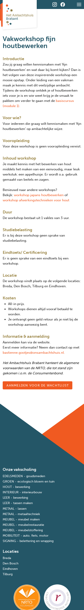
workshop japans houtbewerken (39, 195)
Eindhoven (10, 569)
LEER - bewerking (15, 498)
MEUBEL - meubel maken (21, 519)
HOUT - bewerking (16, 487)
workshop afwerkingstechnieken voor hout (36, 200)
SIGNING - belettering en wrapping (28, 541)
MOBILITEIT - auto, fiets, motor (25, 536)
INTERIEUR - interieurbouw (22, 492)
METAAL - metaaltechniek (21, 514)
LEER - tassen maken (18, 503)
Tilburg (8, 574)
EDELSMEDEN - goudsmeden (24, 476)
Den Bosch (10, 563)
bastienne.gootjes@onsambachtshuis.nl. (34, 353)
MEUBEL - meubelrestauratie (23, 525)
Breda (7, 558)
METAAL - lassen (14, 509)
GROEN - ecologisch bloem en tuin (28, 481)
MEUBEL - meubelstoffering (23, 530)
